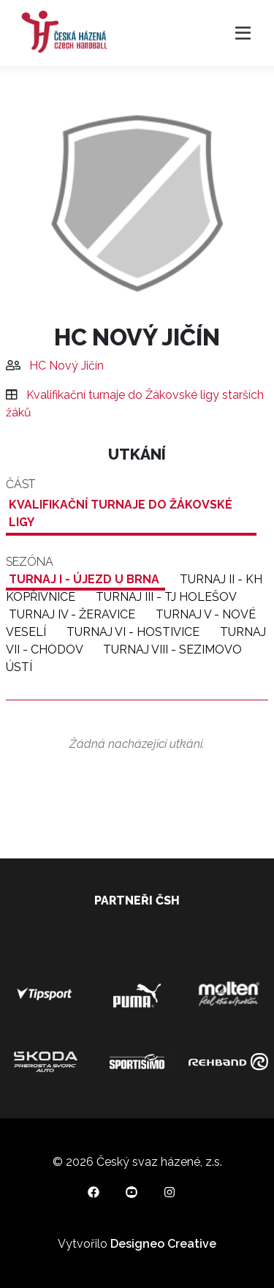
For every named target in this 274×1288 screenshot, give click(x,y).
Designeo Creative (163, 1244)
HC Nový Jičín (66, 365)
